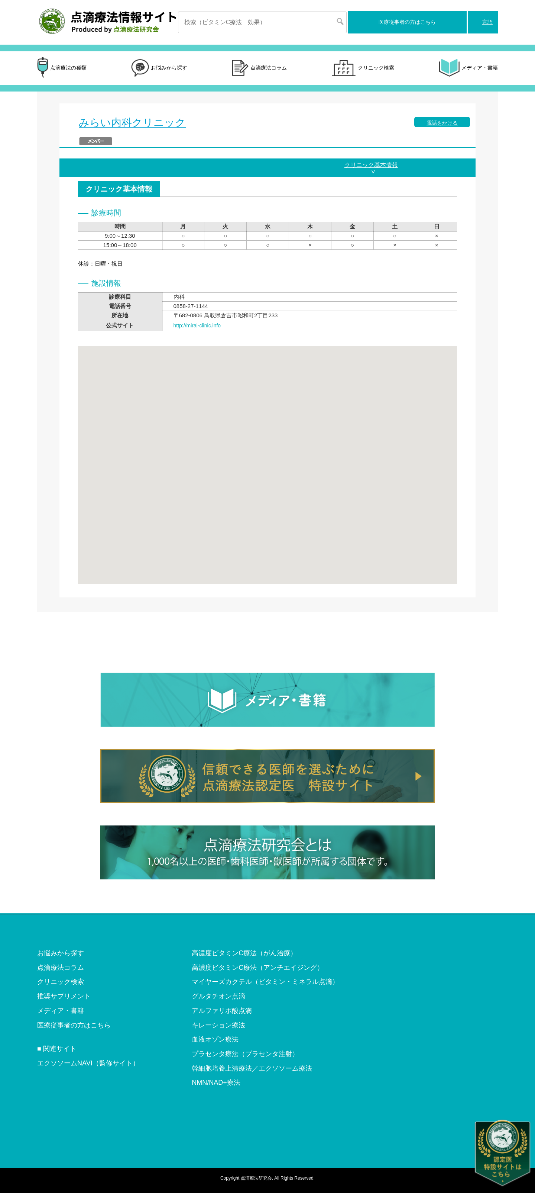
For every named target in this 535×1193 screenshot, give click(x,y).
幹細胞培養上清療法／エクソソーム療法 (252, 1068)
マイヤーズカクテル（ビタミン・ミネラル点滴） (265, 981)
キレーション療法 (218, 1025)
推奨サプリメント (64, 996)
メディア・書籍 (468, 68)
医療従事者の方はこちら (407, 22)
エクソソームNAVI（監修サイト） (88, 1063)
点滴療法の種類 (62, 68)
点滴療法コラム (259, 68)
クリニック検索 (362, 68)
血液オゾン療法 (215, 1039)
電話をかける (442, 123)
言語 (487, 22)
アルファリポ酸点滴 (222, 1010)
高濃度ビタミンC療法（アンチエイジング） (258, 967)
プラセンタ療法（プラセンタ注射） (245, 1054)
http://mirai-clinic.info (197, 325)
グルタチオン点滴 (218, 996)
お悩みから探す (159, 68)
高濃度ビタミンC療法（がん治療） (244, 953)
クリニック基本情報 (371, 165)
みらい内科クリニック (132, 122)
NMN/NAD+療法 (216, 1082)
